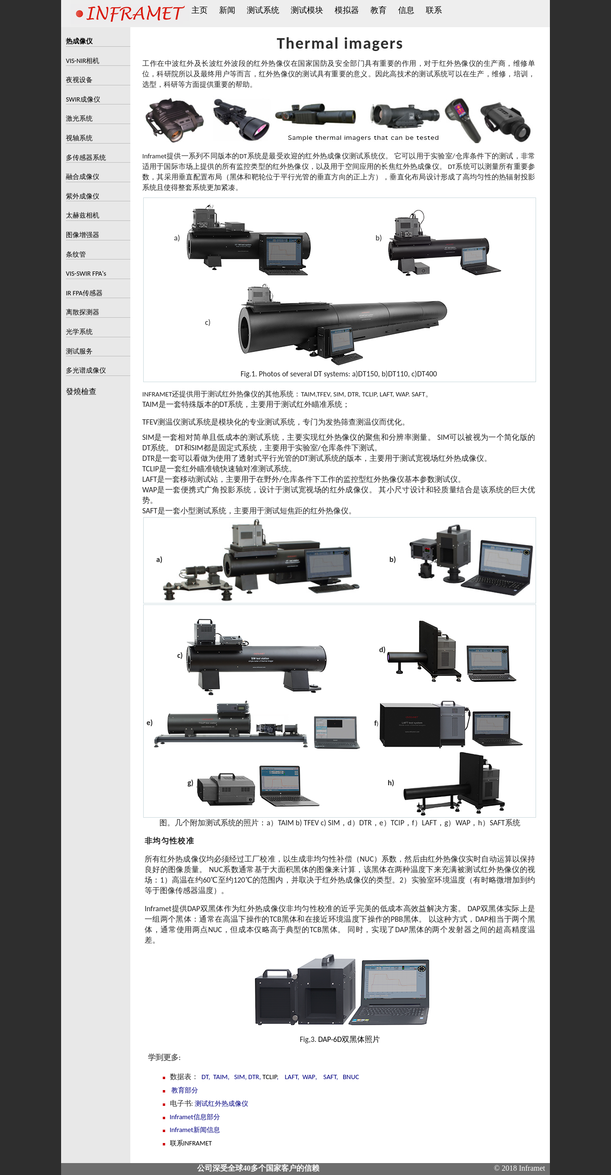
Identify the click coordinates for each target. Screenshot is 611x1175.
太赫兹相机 (82, 215)
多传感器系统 (86, 158)
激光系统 (79, 118)
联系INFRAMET (191, 1143)
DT (204, 1076)
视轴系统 (79, 138)
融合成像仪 (82, 177)
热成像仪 (79, 41)
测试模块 (307, 10)
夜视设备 (79, 80)
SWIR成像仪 (83, 99)
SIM (239, 1076)
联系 (434, 10)
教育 (378, 10)
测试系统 (263, 10)
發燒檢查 (81, 391)
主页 (199, 10)
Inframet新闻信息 (195, 1130)
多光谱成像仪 (86, 370)
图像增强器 (82, 235)
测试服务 (79, 351)
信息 (406, 10)
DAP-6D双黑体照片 (349, 1039)
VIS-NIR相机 (82, 61)
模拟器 (347, 10)
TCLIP (270, 1076)
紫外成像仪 (82, 196)
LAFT (291, 1076)
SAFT (329, 1076)
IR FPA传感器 (84, 293)
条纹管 (76, 254)
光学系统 (79, 332)
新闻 (227, 10)
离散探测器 (82, 312)
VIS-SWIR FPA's (86, 274)
